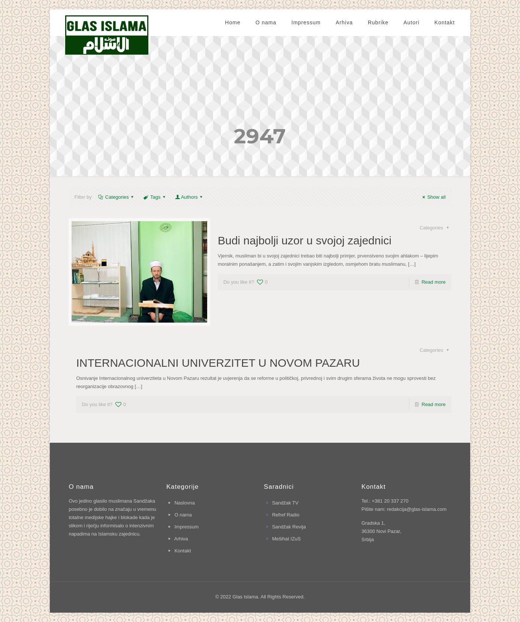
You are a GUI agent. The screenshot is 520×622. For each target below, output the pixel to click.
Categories (116, 197)
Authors (189, 197)
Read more (433, 282)
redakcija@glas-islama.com (417, 509)
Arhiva (181, 539)
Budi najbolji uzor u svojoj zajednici (304, 240)
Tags (154, 197)
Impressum (187, 527)
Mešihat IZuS (286, 539)
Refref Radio (285, 515)
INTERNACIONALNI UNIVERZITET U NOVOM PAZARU (218, 363)
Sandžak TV (285, 503)
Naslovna (185, 503)
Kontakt (183, 551)
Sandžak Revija (289, 527)
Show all (432, 197)
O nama (183, 515)
